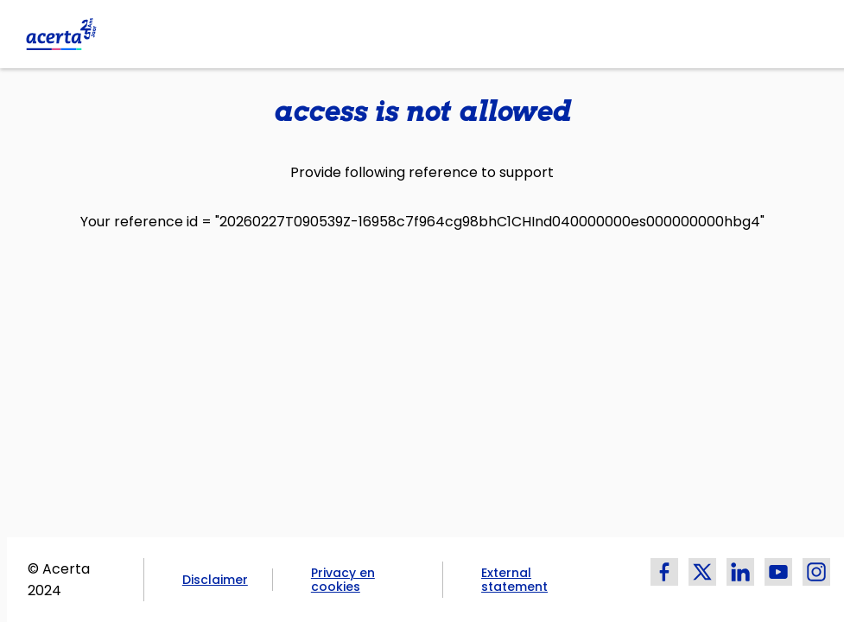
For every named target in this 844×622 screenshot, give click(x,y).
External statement (514, 579)
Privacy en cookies (343, 579)
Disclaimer (215, 579)
